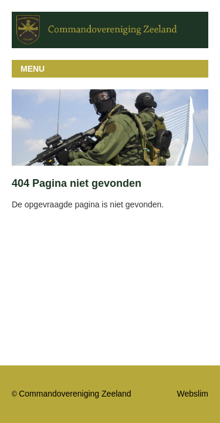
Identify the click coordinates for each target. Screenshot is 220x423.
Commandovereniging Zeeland (75, 393)
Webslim (192, 393)
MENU (33, 68)
